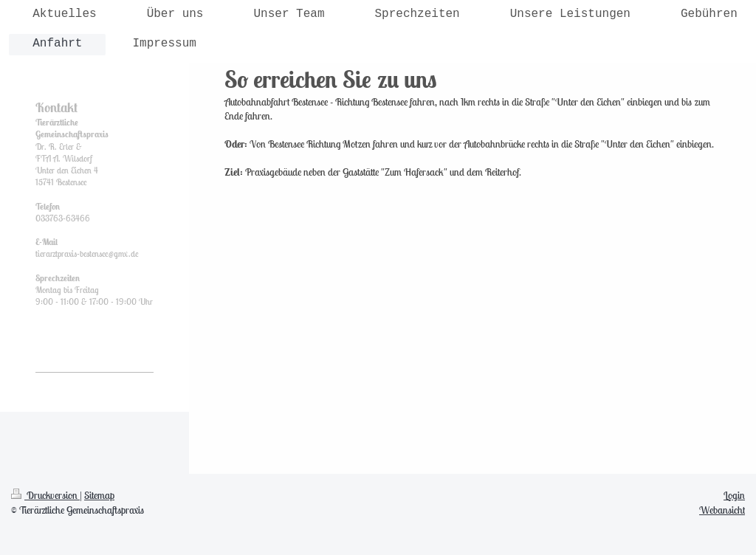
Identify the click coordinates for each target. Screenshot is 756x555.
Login (734, 495)
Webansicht (722, 510)
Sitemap (99, 495)
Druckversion (45, 495)
